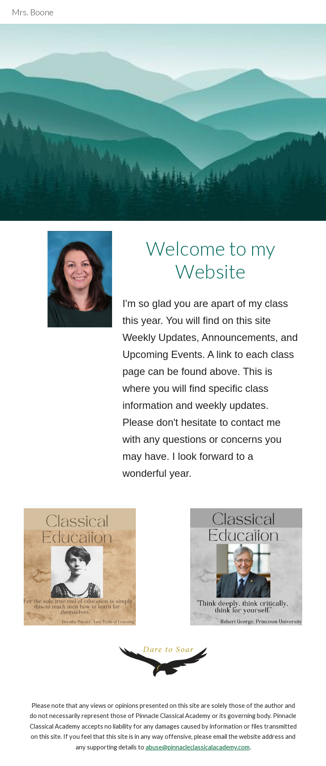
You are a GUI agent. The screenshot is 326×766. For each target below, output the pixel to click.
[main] (210, 260)
